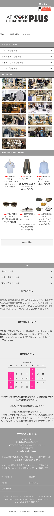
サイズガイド (45, 496)
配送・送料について (32, 496)
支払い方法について (17, 496)
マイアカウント (7, 477)
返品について (8, 499)
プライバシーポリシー (42, 499)
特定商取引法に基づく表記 (24, 499)
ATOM (37, 502)
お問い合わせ (6, 488)
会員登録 (32, 477)
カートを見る (33, 483)
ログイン (4, 483)
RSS (32, 502)
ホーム (6, 496)
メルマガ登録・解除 (21, 502)
